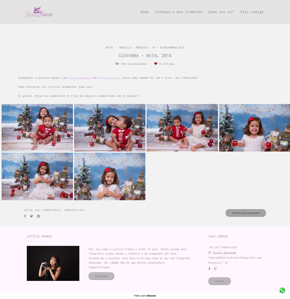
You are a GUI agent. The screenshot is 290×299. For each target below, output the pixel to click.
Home (145, 12)
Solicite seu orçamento (246, 212)
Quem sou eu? (221, 12)
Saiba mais (101, 276)
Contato (219, 281)
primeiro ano (110, 77)
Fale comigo (252, 12)
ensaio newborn (80, 77)
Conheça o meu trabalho (178, 12)
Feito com (145, 295)
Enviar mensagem (224, 252)
